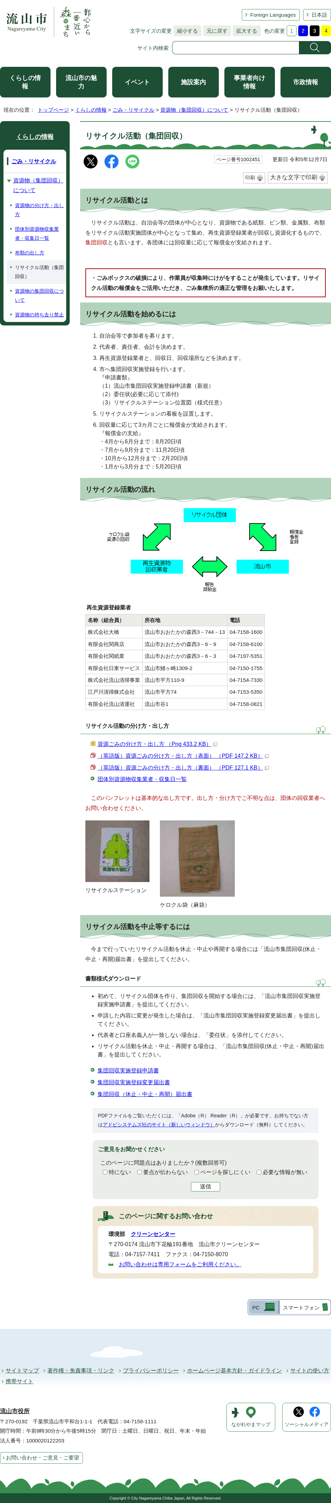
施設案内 (193, 82)
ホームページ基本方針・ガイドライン (234, 1371)
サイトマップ (22, 1371)
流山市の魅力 (81, 82)
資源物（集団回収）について (194, 110)
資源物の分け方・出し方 (39, 210)
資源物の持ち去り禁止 (39, 314)
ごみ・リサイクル (133, 110)
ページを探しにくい (225, 1172)
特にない (120, 1172)
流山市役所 (15, 1411)
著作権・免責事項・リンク (80, 1371)
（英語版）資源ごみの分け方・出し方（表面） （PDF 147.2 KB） (183, 756)
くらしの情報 (25, 82)
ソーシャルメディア (307, 1424)
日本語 (319, 15)
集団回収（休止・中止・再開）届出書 (145, 1094)
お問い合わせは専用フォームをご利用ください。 (180, 1264)
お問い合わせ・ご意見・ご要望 (42, 1458)
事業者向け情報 (249, 82)
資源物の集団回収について (39, 295)
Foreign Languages (273, 15)
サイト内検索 (153, 47)
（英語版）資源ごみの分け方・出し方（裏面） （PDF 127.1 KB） (183, 768)
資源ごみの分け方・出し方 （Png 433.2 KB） (157, 744)
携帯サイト (19, 1381)
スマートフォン (301, 1308)
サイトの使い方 (309, 1371)
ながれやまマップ (250, 1424)
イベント (137, 82)
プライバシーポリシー (151, 1371)
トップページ (53, 110)
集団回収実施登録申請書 (128, 1070)
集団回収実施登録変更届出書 (134, 1082)
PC (256, 1308)
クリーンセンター (153, 1234)
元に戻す (215, 31)
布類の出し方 (29, 252)
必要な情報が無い (285, 1172)
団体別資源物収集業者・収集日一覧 (142, 779)
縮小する (186, 31)
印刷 (250, 177)
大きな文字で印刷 (293, 177)
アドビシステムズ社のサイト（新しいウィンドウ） (159, 1124)
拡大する (245, 31)
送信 (205, 1186)
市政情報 (305, 82)
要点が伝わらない (165, 1172)
